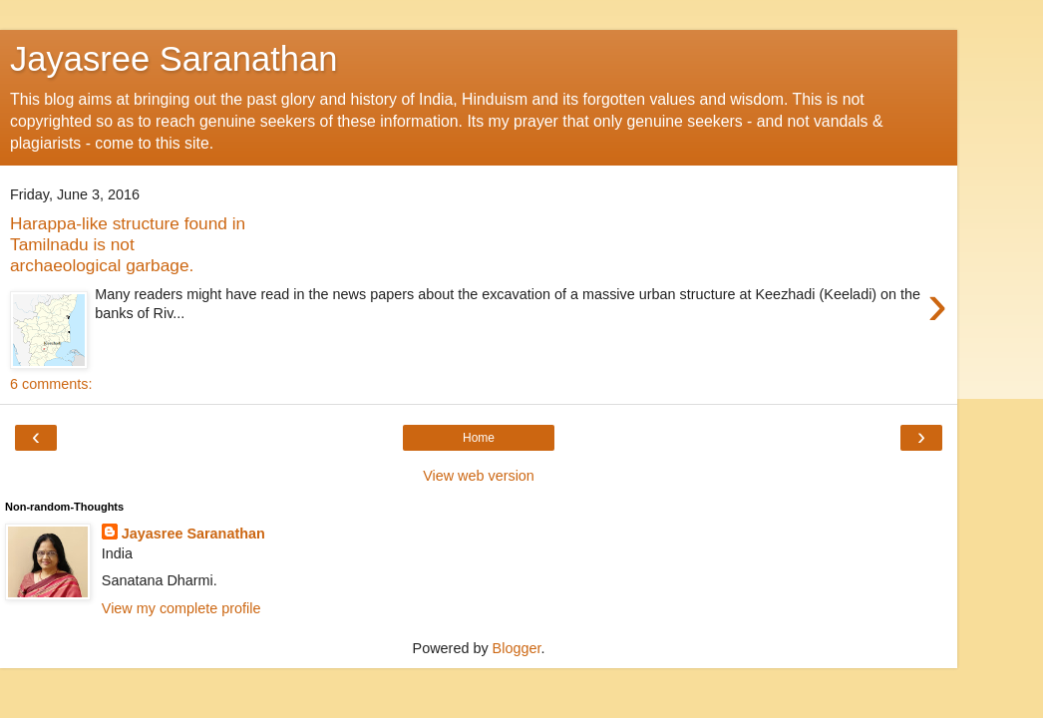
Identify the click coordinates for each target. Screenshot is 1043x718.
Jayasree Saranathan (173, 59)
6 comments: (51, 384)
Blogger (517, 648)
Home (479, 438)
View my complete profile (181, 608)
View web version (478, 476)
